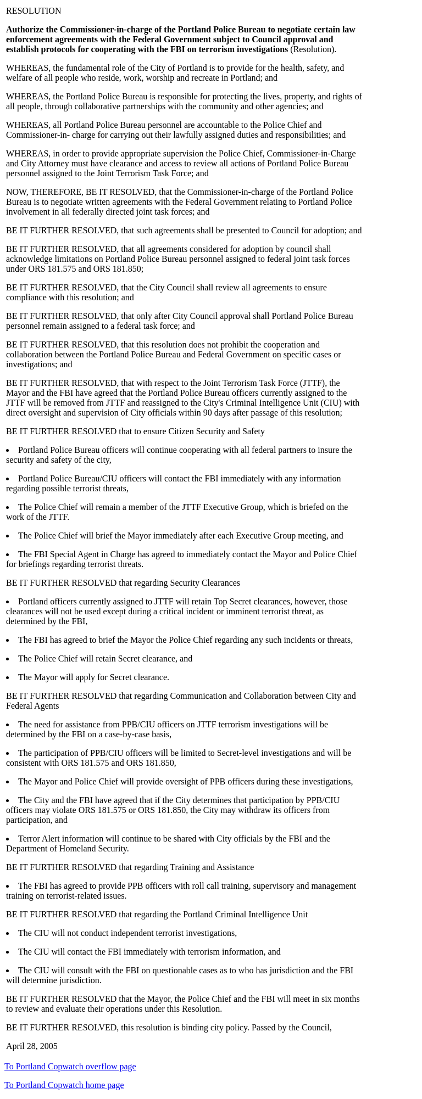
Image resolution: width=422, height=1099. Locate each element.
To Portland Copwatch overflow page (70, 1066)
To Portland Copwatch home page (64, 1085)
